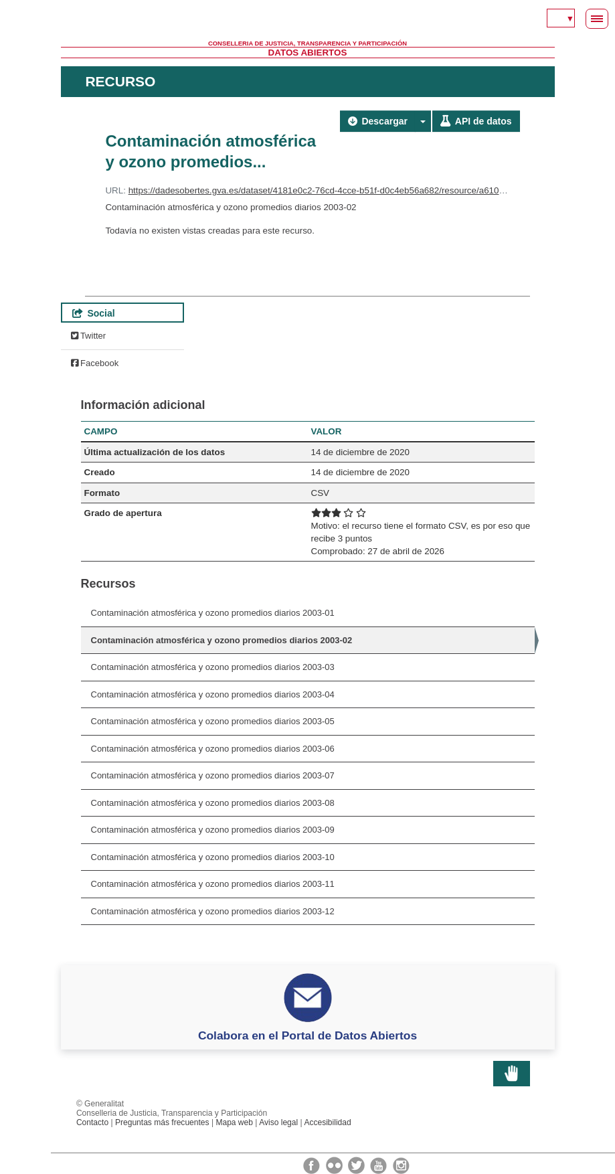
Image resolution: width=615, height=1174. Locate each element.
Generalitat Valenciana (308, 20)
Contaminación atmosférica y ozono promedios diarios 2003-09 (213, 830)
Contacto (92, 1122)
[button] (423, 121)
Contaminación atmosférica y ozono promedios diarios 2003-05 (213, 721)
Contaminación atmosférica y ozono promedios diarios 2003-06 (213, 749)
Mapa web (234, 1122)
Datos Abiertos (307, 53)
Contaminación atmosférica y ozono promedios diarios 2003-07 (213, 775)
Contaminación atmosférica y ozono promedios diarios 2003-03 (213, 667)
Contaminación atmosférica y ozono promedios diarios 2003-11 (213, 884)
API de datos (475, 121)
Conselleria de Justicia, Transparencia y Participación (307, 43)
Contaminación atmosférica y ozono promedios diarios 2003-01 (213, 613)
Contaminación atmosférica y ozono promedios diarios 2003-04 (213, 694)
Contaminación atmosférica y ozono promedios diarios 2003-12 (213, 911)
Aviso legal (278, 1122)
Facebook (95, 363)
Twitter (88, 336)
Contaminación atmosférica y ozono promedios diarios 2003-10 (213, 857)
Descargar (378, 121)
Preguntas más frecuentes (162, 1122)
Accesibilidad (327, 1122)
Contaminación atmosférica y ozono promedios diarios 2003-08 (213, 803)
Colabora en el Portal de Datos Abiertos (307, 1035)
